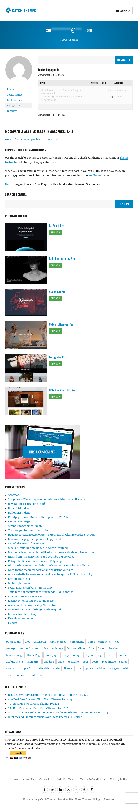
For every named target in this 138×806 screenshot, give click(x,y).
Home (14, 779)
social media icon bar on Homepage (30, 587)
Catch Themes (24, 10)
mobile (122, 655)
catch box (40, 641)
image (66, 655)
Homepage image (19, 521)
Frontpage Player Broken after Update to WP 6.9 (38, 517)
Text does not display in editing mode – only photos (40, 592)
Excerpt (11, 648)
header (113, 648)
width (126, 668)
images (77, 655)
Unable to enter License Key (25, 596)
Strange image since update (25, 526)
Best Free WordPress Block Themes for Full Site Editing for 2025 (48, 694)
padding (49, 661)
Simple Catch (27, 668)
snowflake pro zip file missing (26, 543)
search (123, 661)
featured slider (76, 648)
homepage (51, 655)
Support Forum (69, 39)
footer (102, 648)
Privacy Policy (119, 779)
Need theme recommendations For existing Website (40, 570)
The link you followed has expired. (29, 530)
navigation (33, 661)
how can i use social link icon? (26, 503)
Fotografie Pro (57, 357)
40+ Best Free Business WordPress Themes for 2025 (40, 699)
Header (12, 623)
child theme (76, 641)
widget (101, 668)
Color (91, 641)
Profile (10, 89)
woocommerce (15, 675)
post (85, 661)
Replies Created (15, 100)
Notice (9, 184)
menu (110, 655)
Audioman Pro (57, 291)
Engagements (14, 105)
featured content (29, 648)
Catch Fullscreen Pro (61, 324)
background (13, 641)
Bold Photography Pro (62, 258)
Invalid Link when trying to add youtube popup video (41, 556)
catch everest (57, 641)
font (91, 648)
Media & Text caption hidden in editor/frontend (38, 548)
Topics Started (14, 94)
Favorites (12, 111)
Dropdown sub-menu (21, 618)
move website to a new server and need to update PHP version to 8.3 (50, 574)
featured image (53, 648)
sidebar (11, 668)
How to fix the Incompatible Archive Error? (32, 139)
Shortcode (14, 495)
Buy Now (55, 232)
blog (28, 641)
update (89, 668)
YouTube (94, 175)
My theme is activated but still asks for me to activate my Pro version (51, 552)
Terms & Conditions (92, 779)
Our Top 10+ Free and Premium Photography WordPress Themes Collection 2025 (58, 712)
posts (95, 661)
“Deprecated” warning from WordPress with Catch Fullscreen (46, 499)
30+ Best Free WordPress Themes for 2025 (34, 703)
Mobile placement (19, 583)
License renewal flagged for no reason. (32, 600)
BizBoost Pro (56, 225)
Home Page (34, 655)
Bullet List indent (19, 508)
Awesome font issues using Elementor (32, 605)
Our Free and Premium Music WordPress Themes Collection (45, 717)
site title (44, 668)
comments (105, 641)
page (61, 661)
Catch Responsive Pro (62, 390)
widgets (114, 668)
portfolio (73, 661)
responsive (109, 661)
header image (14, 655)
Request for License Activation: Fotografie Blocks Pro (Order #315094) (52, 534)
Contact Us (46, 779)
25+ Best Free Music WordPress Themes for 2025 (38, 708)
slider (56, 668)
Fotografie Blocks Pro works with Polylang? (35, 561)
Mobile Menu (14, 661)
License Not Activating (22, 614)
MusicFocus (50, 100)
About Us (28, 779)
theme (68, 668)
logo (100, 655)
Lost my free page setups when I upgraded (34, 539)
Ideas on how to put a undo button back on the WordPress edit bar (49, 565)
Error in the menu (19, 578)
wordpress (35, 675)
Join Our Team (66, 779)
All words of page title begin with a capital (34, 609)
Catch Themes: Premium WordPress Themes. (66, 799)
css (117, 641)
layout (90, 655)
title (78, 668)
